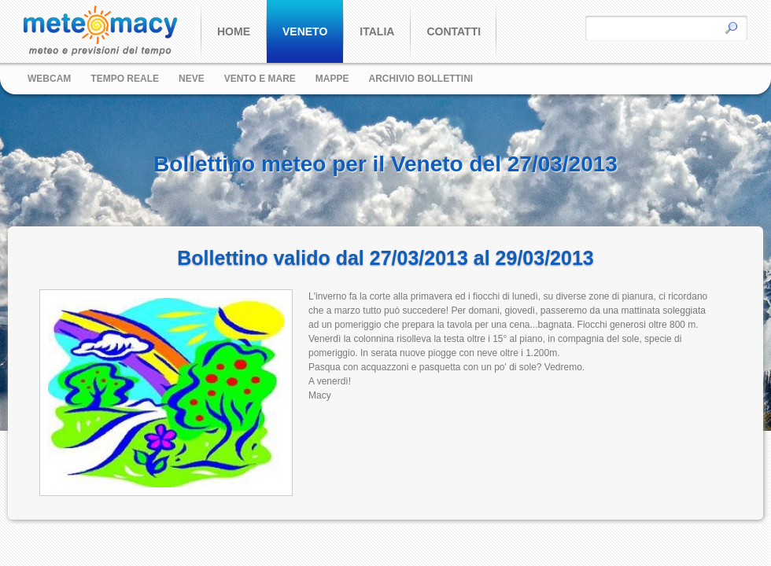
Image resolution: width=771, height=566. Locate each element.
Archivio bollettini (421, 78)
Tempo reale (124, 78)
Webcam (49, 78)
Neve (192, 78)
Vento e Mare (260, 78)
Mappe (332, 78)
